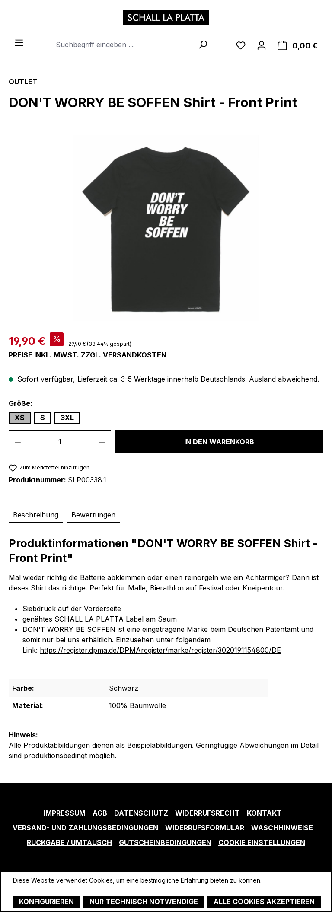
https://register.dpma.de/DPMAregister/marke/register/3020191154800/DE (160, 650)
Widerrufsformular (204, 827)
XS (20, 417)
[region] (166, 228)
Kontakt (264, 813)
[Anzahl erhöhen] (102, 441)
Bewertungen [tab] (93, 514)
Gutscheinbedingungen (165, 842)
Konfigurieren (46, 901)
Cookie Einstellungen (261, 842)
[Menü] (19, 42)
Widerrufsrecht (207, 813)
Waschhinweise (282, 827)
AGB (100, 813)
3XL (67, 417)
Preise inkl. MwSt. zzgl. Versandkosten (87, 355)
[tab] (36, 515)
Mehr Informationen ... (43, 889)
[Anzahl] (60, 441)
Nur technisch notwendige (143, 901)
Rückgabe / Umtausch (69, 842)
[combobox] (120, 44)
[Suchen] (203, 44)
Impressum (65, 813)
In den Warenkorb (219, 441)
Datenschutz (141, 813)
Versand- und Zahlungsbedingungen (85, 827)
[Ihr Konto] (261, 44)
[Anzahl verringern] (18, 441)
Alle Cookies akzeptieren (264, 901)
